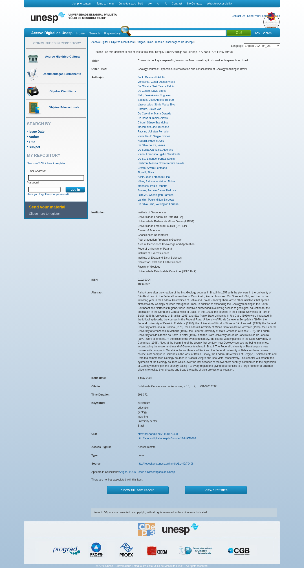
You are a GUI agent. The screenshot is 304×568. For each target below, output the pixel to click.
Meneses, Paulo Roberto (152, 186)
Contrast (177, 3)
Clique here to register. (45, 213)
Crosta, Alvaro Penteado (152, 168)
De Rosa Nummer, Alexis (152, 118)
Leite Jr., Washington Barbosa (156, 195)
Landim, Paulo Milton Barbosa (156, 199)
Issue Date (36, 131)
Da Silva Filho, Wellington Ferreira (158, 204)
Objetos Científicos (122, 42)
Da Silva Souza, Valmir (151, 145)
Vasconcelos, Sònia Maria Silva (156, 104)
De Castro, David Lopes (152, 90)
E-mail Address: (36, 171)
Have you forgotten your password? (48, 194)
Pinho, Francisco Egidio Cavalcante (159, 154)
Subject (34, 147)
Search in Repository (105, 33)
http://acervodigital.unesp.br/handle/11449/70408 (167, 438)
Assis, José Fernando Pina (154, 177)
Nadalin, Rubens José (151, 140)
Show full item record (137, 490)
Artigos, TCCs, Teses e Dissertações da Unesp (165, 42)
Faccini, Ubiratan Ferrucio (153, 131)
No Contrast (194, 3)
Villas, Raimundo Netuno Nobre (156, 181)
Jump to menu (105, 3)
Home (80, 33)
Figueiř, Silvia (146, 172)
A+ (150, 3)
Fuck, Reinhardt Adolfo (151, 77)
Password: (33, 182)
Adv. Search (263, 33)
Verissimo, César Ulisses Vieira (156, 81)
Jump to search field (131, 3)
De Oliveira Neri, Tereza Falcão (156, 86)
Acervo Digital (99, 42)
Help (277, 16)
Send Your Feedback (259, 16)
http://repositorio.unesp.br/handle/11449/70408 (166, 463)
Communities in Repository (57, 43)
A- (158, 3)
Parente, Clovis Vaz (149, 109)
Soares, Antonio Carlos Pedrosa (157, 190)
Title (32, 142)
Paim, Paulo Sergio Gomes (154, 136)
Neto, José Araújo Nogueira (154, 95)
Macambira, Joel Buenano (153, 127)
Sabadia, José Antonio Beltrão (156, 99)
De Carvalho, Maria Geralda (154, 113)
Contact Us (238, 16)
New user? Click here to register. (46, 163)
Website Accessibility (219, 3)
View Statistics (216, 490)
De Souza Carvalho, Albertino (155, 149)
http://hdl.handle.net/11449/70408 (158, 434)
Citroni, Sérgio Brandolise (153, 122)
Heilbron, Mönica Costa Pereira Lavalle (161, 163)
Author (34, 137)
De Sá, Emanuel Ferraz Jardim (156, 158)
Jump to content (81, 3)
